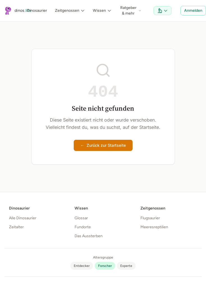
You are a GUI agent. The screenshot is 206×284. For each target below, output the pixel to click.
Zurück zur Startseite (103, 145)
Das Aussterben (89, 236)
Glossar (81, 218)
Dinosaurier (37, 10)
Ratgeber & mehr (130, 10)
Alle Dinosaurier (22, 218)
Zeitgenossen (70, 10)
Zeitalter (16, 227)
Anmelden (193, 10)
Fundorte (83, 227)
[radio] (81, 266)
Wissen (102, 10)
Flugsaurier (150, 218)
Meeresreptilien (154, 227)
